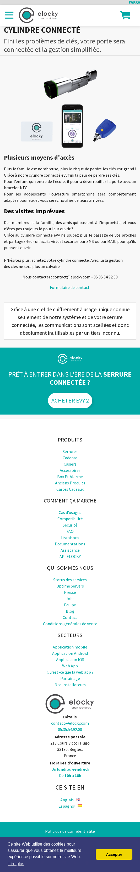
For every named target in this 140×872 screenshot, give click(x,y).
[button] (125, 14)
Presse (70, 592)
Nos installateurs (70, 684)
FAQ (70, 531)
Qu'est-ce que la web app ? (70, 672)
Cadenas (70, 457)
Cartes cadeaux (70, 489)
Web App (70, 665)
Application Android (70, 653)
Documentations (70, 543)
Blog (70, 611)
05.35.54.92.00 (70, 729)
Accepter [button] (114, 854)
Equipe (70, 604)
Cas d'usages (70, 512)
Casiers (70, 464)
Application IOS (70, 659)
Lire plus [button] (16, 864)
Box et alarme (70, 476)
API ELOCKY (70, 556)
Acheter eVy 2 (70, 400)
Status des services (70, 579)
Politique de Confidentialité (70, 831)
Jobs (70, 598)
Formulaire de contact (70, 287)
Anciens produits (70, 482)
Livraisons (70, 537)
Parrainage (70, 678)
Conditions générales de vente (70, 623)
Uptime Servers (70, 586)
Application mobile (70, 647)
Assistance (70, 550)
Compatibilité (70, 518)
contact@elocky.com (70, 723)
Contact (70, 617)
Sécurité (70, 525)
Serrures (70, 451)
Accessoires (70, 470)
